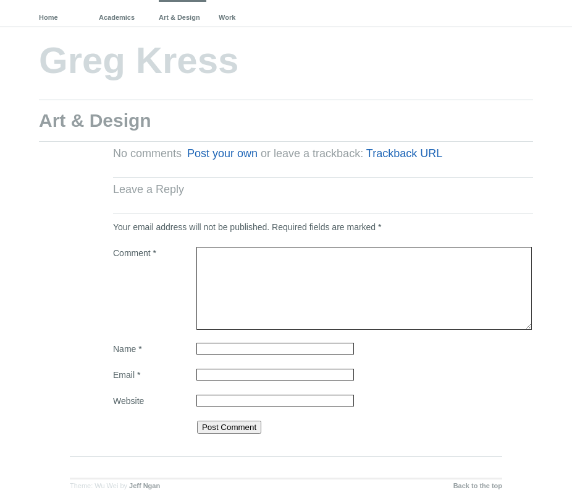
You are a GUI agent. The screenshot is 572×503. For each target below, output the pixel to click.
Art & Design (179, 17)
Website (128, 401)
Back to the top (477, 485)
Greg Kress (139, 60)
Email (126, 375)
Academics (117, 17)
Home (48, 17)
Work (227, 17)
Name (127, 349)
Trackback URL (404, 153)
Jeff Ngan (144, 485)
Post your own (222, 153)
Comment (134, 253)
